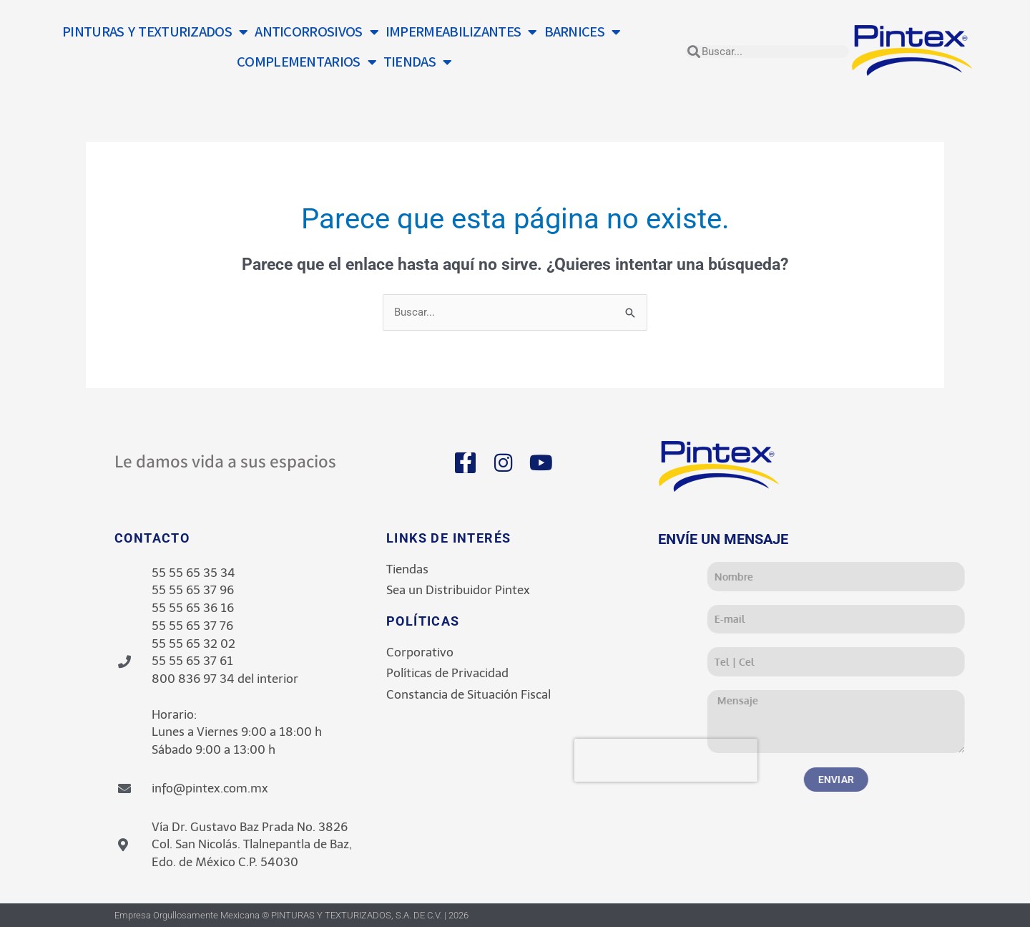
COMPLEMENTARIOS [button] (306, 62)
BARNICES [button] (582, 32)
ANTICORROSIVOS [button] (316, 32)
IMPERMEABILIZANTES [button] (461, 32)
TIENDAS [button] (417, 62)
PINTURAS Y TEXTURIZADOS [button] (154, 32)
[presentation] (782, 760)
